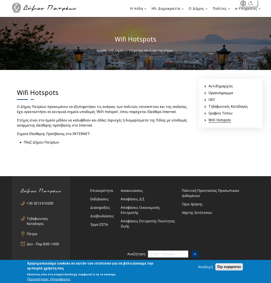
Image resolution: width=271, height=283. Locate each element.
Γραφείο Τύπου (220, 113)
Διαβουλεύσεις (102, 216)
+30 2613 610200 (40, 203)
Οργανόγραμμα (221, 93)
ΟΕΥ (212, 99)
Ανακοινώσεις (132, 190)
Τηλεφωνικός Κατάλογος (228, 106)
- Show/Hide (244, 4)
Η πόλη (136, 8)
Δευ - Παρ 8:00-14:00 (43, 244)
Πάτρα (32, 233)
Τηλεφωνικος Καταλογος (37, 218)
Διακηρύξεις (100, 207)
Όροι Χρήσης (192, 204)
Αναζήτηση (136, 254)
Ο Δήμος (196, 8)
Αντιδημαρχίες (221, 86)
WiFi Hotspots (220, 120)
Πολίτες (220, 8)
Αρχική (101, 50)
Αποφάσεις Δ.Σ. (133, 199)
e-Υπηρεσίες (246, 8)
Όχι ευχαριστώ (229, 269)
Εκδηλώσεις (99, 199)
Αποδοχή (205, 269)
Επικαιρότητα (101, 190)
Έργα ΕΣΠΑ (99, 224)
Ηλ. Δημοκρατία (166, 8)
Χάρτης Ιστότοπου (197, 212)
